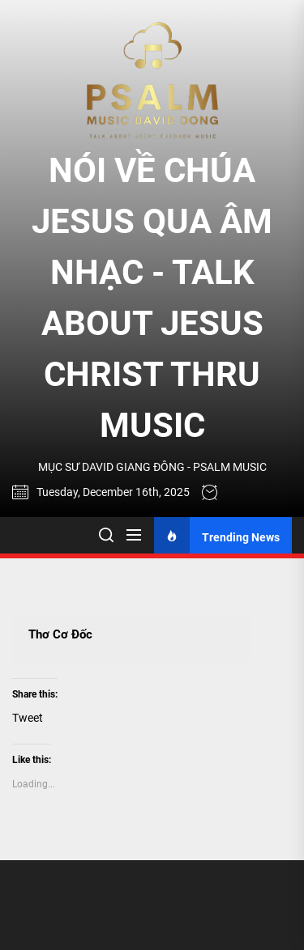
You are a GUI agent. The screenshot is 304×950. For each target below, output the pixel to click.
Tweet (27, 717)
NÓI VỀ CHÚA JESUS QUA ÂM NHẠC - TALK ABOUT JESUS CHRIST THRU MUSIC (152, 298)
